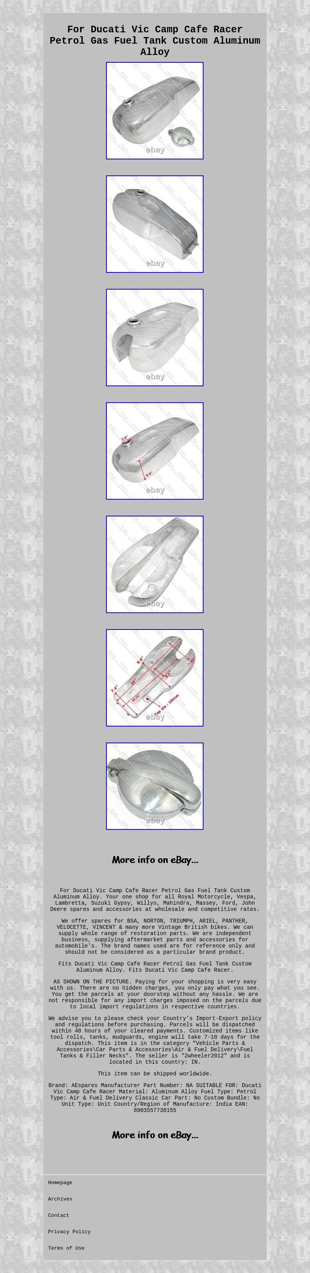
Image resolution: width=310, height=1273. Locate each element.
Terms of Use (66, 1248)
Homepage (60, 1183)
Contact (58, 1215)
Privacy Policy (69, 1232)
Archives (60, 1199)
